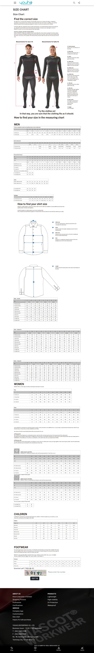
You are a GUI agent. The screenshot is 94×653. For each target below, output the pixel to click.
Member (58, 649)
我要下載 (35, 578)
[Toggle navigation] (15, 2)
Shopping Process (19, 600)
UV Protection (53, 602)
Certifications (18, 605)
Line (35, 649)
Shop (11, 649)
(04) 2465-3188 (20, 631)
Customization (18, 614)
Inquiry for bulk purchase (22, 620)
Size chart (16, 617)
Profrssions (17, 602)
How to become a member (22, 597)
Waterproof (52, 605)
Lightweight (52, 597)
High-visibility (53, 600)
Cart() (82, 649)
